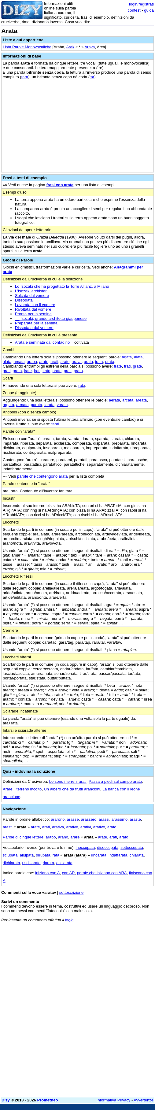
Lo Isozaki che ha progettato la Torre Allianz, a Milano (62, 286)
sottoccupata (131, 847)
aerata (114, 400)
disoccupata (107, 847)
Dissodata (24, 300)
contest (134, 10)
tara (24, 77)
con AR (68, 873)
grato (17, 370)
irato (46, 370)
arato (65, 361)
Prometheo (47, 1100)
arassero (89, 819)
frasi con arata (59, 185)
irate (27, 370)
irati (37, 370)
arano (63, 837)
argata (8, 404)
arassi (104, 819)
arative (72, 827)
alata (7, 361)
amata (18, 361)
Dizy (6, 1100)
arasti (8, 827)
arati (54, 361)
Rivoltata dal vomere (33, 309)
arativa (58, 827)
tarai (55, 424)
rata (81, 385)
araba (32, 361)
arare (74, 837)
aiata (138, 357)
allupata (27, 855)
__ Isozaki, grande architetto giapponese (51, 318)
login (69, 920)
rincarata (98, 855)
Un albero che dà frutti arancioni (72, 789)
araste (135, 819)
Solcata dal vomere (32, 295)
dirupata (43, 855)
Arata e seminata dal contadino (42, 342)
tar (92, 77)
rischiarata (31, 862)
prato (78, 370)
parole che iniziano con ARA (102, 873)
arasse (73, 819)
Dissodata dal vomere (34, 327)
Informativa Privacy (114, 1100)
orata (109, 361)
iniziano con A (47, 873)
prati (68, 370)
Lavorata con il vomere (35, 304)
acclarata (64, 862)
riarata (48, 862)
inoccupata (85, 847)
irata (99, 361)
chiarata (137, 855)
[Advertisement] (77, 1050)
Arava (89, 47)
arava (77, 361)
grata (88, 361)
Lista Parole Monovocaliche (27, 47)
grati (6, 370)
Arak (70, 47)
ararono (58, 819)
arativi (85, 827)
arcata (127, 400)
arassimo (120, 819)
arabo (51, 837)
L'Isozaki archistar (31, 291)
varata (62, 404)
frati (127, 366)
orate (57, 370)
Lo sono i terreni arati (68, 781)
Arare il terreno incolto (22, 789)
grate (137, 366)
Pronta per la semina (33, 314)
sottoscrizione (71, 892)
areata (141, 400)
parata (36, 404)
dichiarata (11, 862)
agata (127, 357)
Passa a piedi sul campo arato (115, 781)
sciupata (10, 855)
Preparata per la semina (36, 323)
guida (149, 10)
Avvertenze (143, 1100)
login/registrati (141, 4)
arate (43, 361)
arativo (99, 827)
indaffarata (118, 855)
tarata (49, 404)
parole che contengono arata (42, 476)
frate (118, 366)
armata (22, 404)
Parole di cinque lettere (23, 837)
